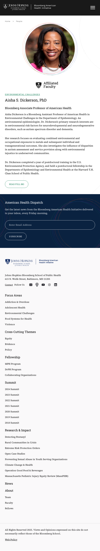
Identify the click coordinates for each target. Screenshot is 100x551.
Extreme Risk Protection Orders (22, 448)
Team (8, 497)
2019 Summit (12, 417)
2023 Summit (12, 394)
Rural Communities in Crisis (20, 442)
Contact (9, 284)
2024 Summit (12, 389)
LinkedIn (55, 284)
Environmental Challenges (19, 313)
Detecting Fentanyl (15, 436)
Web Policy (11, 539)
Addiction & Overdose (17, 302)
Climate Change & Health (19, 464)
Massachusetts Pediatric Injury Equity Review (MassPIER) (36, 476)
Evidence (10, 344)
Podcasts (37, 284)
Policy (8, 349)
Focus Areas (13, 295)
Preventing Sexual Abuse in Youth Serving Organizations (36, 459)
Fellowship (12, 357)
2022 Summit (12, 400)
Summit (10, 382)
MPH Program (13, 363)
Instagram (49, 284)
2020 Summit (12, 411)
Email (30, 284)
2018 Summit (12, 422)
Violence (10, 324)
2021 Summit (12, 406)
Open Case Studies (15, 453)
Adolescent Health (15, 307)
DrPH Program (13, 369)
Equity (8, 338)
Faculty (9, 502)
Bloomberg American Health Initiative (45, 6)
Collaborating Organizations (20, 375)
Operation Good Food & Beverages (24, 470)
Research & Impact (18, 430)
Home (7, 21)
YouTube (43, 284)
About (9, 490)
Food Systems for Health (18, 318)
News (9, 483)
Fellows (9, 508)
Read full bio (16, 184)
